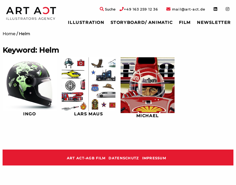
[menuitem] (86, 22)
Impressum (154, 158)
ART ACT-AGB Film (86, 158)
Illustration (86, 22)
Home (9, 33)
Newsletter (214, 22)
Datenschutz (123, 158)
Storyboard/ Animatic (142, 22)
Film (185, 22)
